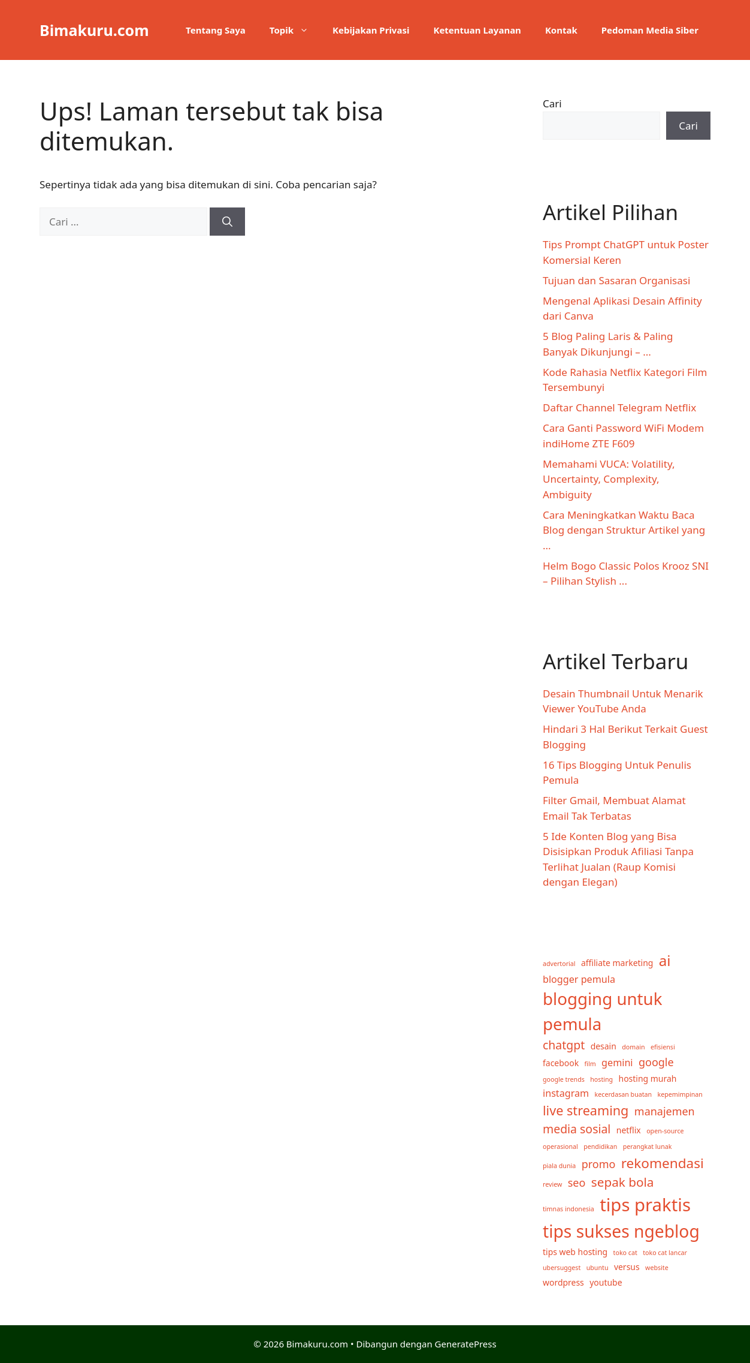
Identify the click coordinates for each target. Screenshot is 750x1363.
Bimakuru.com (94, 30)
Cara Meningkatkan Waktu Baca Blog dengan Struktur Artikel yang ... (624, 530)
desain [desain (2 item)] (603, 1046)
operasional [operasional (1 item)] (560, 1146)
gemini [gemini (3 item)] (617, 1062)
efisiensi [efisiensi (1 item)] (663, 1047)
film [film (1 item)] (590, 1064)
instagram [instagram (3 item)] (566, 1093)
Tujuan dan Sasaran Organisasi (616, 280)
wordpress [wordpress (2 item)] (563, 1282)
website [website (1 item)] (657, 1267)
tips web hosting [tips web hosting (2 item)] (575, 1251)
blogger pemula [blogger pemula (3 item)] (579, 979)
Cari (552, 103)
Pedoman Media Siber (649, 30)
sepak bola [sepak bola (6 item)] (622, 1182)
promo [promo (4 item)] (599, 1164)
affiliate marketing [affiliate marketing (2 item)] (617, 962)
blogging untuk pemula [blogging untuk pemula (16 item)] (602, 1011)
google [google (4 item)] (656, 1062)
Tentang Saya (216, 30)
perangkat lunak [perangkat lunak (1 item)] (647, 1146)
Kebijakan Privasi (370, 30)
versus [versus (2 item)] (627, 1266)
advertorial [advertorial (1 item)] (559, 963)
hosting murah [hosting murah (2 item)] (648, 1078)
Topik (295, 30)
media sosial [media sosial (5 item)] (576, 1129)
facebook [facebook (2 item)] (561, 1063)
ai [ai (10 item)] (665, 960)
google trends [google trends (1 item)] (564, 1079)
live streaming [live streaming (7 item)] (585, 1110)
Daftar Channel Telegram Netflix (619, 407)
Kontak (561, 30)
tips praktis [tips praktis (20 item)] (645, 1205)
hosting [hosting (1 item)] (601, 1079)
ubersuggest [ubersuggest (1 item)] (561, 1267)
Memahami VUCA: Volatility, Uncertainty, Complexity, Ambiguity (609, 479)
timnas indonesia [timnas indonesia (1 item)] (568, 1209)
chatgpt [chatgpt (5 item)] (564, 1045)
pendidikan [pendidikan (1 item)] (600, 1146)
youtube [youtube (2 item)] (605, 1282)
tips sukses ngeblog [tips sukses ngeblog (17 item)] (621, 1231)
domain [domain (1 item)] (633, 1047)
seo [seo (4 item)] (577, 1182)
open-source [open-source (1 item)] (665, 1131)
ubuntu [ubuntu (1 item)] (597, 1267)
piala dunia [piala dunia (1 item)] (559, 1166)
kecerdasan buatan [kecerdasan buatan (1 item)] (623, 1094)
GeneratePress (466, 1344)
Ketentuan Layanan (477, 30)
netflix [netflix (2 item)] (628, 1130)
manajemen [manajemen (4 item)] (664, 1111)
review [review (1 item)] (552, 1184)
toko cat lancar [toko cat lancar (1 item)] (665, 1252)
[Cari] (227, 221)
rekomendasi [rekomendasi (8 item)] (662, 1163)
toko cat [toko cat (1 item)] (625, 1252)
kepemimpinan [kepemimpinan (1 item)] (680, 1094)
